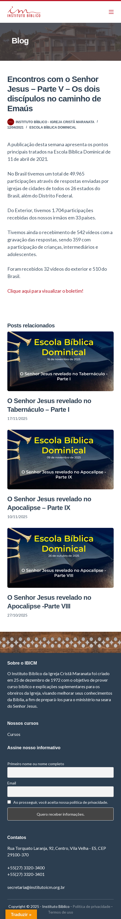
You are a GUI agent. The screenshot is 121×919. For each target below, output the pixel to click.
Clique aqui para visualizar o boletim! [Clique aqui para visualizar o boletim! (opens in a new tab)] (45, 291)
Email (11, 783)
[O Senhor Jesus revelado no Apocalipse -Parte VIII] (60, 558)
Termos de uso (60, 912)
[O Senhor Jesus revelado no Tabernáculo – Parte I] (60, 361)
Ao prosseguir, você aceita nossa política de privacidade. (60, 802)
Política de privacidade (91, 906)
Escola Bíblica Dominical (52, 127)
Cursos (13, 734)
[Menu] (111, 11)
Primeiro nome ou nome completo (35, 763)
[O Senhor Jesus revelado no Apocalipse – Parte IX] (60, 459)
